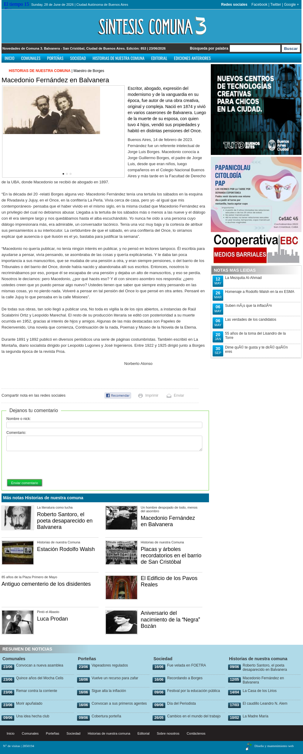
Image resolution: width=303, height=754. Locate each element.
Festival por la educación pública (193, 691)
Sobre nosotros (168, 733)
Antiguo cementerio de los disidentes (46, 584)
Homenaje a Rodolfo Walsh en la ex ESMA (259, 292)
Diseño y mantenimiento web (274, 746)
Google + (291, 4)
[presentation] (52, 465)
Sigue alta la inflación (109, 691)
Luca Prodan (52, 619)
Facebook (259, 4)
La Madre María (255, 716)
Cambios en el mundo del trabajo (194, 716)
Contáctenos (196, 733)
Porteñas (55, 58)
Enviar (179, 395)
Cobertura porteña (106, 716)
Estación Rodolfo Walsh (66, 549)
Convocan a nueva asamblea (39, 665)
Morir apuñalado (29, 703)
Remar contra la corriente (36, 691)
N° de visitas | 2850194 (18, 746)
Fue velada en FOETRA (186, 665)
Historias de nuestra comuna (118, 58)
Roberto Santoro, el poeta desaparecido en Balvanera (65, 520)
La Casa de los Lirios (260, 691)
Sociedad (78, 58)
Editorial (159, 58)
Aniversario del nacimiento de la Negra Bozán (170, 619)
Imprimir (151, 395)
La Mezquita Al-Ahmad (243, 278)
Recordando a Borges (185, 678)
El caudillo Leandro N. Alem (265, 703)
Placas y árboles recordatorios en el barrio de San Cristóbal (171, 555)
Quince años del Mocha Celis (39, 678)
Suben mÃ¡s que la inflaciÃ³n (248, 305)
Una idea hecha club (32, 716)
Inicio (10, 58)
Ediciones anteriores (192, 58)
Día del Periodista (181, 703)
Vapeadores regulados (110, 665)
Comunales (31, 58)
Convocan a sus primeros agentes (119, 703)
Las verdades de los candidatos (250, 319)
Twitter (275, 4)
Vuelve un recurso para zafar (115, 678)
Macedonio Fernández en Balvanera (168, 521)
